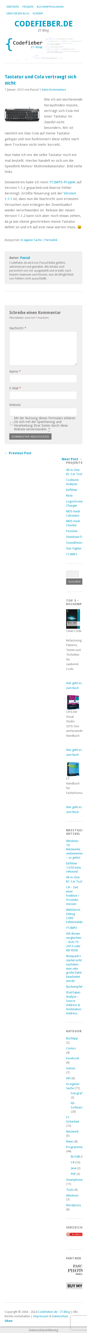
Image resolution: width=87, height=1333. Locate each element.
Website (15, 405)
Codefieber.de (43, 23)
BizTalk (75, 1156)
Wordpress (73, 1205)
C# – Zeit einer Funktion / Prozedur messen (72, 895)
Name (15, 371)
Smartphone (74, 1179)
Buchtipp (72, 1038)
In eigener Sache (31, 240)
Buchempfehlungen (50, 6)
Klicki (69, 495)
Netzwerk (72, 1131)
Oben (9, 1321)
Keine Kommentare (54, 89)
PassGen (71, 531)
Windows (72, 1195)
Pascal (25, 258)
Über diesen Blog (17, 13)
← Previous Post (18, 453)
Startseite (12, 6)
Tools (70, 1189)
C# (72, 1162)
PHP (73, 1174)
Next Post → (72, 459)
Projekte (28, 6)
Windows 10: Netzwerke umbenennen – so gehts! (75, 849)
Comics (71, 1048)
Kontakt (38, 13)
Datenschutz (60, 1316)
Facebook (72, 1058)
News (70, 1141)
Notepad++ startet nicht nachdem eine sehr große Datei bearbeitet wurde (74, 968)
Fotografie (78, 1093)
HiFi (68, 1078)
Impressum (40, 1316)
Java (73, 1168)
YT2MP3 (71, 554)
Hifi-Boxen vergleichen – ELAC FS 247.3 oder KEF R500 (73, 942)
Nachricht (17, 328)
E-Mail (15, 388)
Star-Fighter (74, 548)
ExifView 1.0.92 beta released (73, 867)
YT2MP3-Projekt (62, 182)
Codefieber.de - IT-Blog (54, 1312)
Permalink (51, 240)
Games (70, 1068)
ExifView (71, 490)
